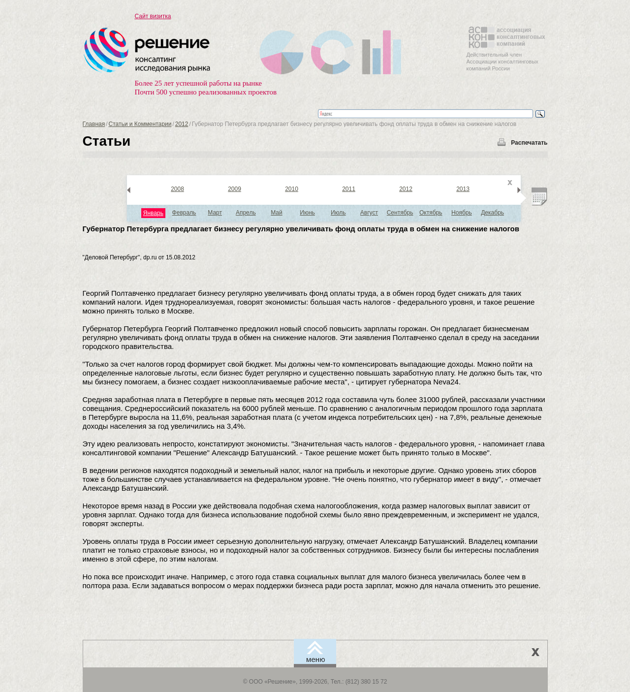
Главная (94, 124)
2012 (182, 124)
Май (277, 212)
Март (215, 212)
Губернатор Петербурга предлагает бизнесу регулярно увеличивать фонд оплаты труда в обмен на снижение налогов (301, 228)
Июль (338, 212)
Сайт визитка (153, 16)
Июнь (307, 212)
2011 (348, 189)
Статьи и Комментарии (140, 124)
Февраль (184, 212)
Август (369, 212)
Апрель (246, 212)
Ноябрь (461, 212)
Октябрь (430, 212)
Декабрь (492, 212)
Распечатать (529, 142)
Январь (153, 213)
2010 (291, 189)
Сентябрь (400, 212)
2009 (234, 189)
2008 (177, 189)
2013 (463, 189)
